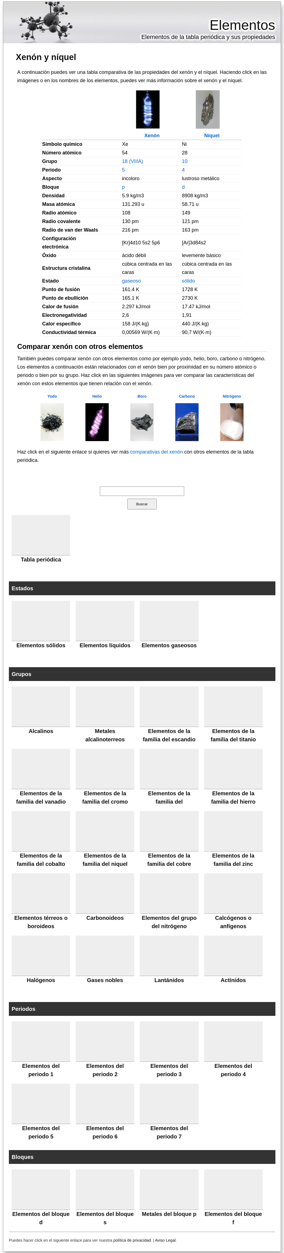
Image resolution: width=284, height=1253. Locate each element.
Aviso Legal (165, 1240)
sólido (188, 281)
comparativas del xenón (156, 452)
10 (184, 161)
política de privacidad (132, 1240)
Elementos (242, 25)
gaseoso (131, 281)
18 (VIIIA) (132, 161)
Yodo (52, 396)
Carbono (187, 396)
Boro (142, 396)
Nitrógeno (232, 396)
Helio (97, 396)
